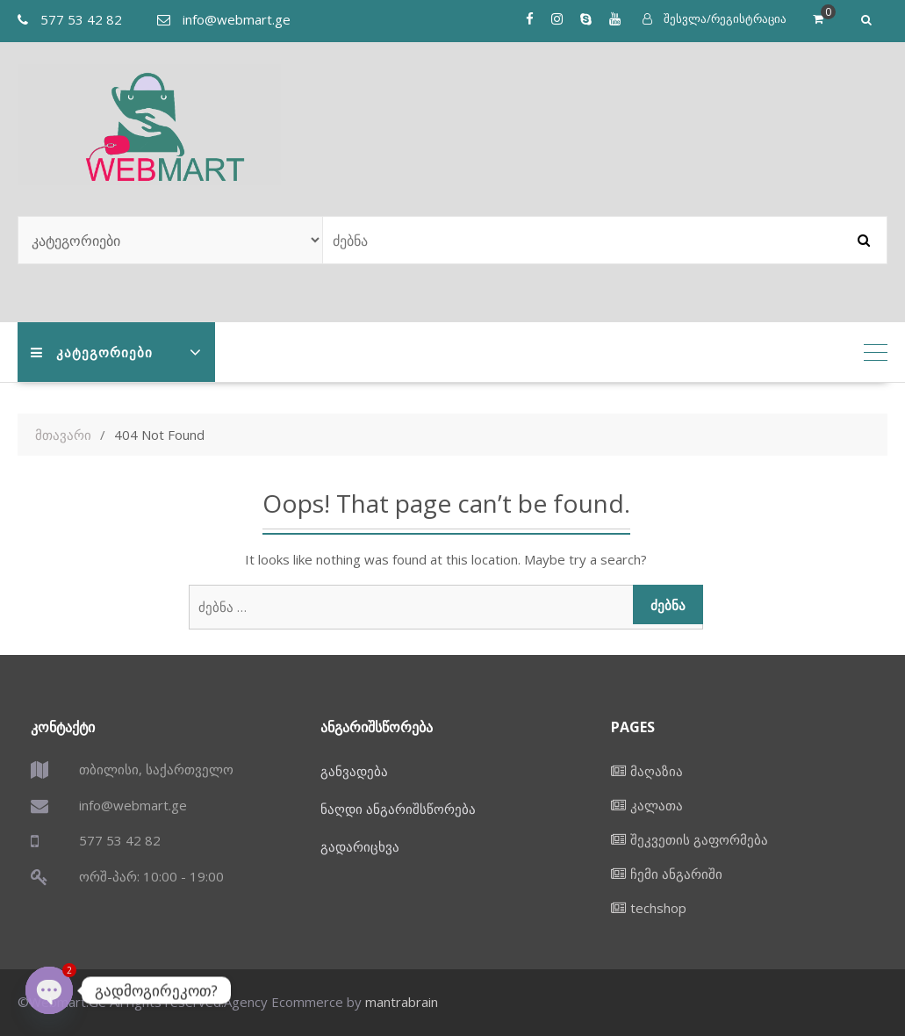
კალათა (656, 805)
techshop (658, 908)
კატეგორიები (92, 352)
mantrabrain (401, 1002)
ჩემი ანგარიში (676, 873)
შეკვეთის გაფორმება (699, 839)
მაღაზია (656, 771)
